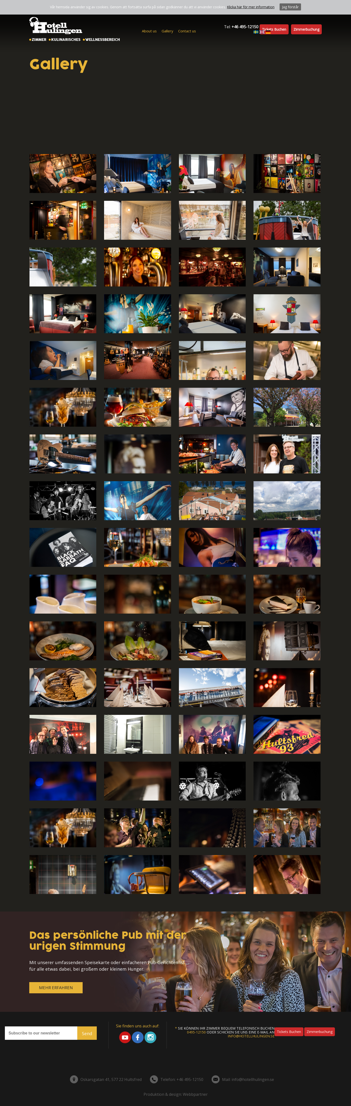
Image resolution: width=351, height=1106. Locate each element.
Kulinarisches (65, 39)
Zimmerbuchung (306, 29)
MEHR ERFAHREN (56, 987)
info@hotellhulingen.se (251, 1036)
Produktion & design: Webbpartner (176, 1094)
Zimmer (39, 39)
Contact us (187, 30)
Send (87, 1033)
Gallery (167, 30)
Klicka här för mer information (250, 7)
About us (149, 30)
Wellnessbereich (102, 39)
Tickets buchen (274, 29)
